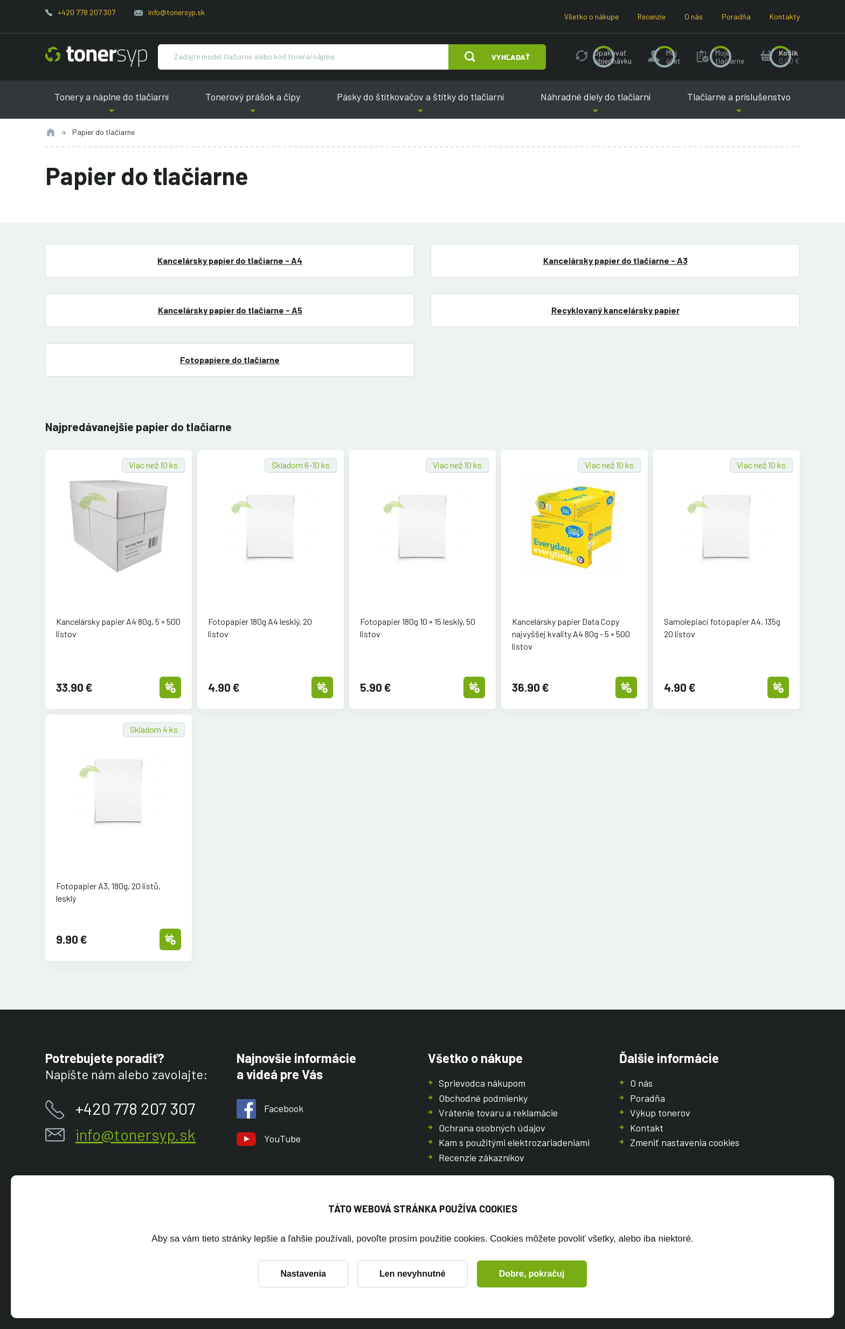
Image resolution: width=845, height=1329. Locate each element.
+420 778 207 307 (86, 12)
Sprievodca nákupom (482, 1083)
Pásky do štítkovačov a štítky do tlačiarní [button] (420, 105)
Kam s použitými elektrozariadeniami (514, 1142)
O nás (693, 16)
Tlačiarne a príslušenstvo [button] (739, 105)
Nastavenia (303, 1273)
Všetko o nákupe (591, 16)
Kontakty (785, 16)
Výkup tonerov (660, 1113)
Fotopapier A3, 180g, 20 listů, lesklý (108, 892)
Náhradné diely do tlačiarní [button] (595, 105)
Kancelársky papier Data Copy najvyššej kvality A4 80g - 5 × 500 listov (571, 633)
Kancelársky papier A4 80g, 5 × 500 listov (118, 627)
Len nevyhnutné (412, 1273)
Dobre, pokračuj (532, 1273)
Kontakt (646, 1127)
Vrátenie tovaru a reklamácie (498, 1113)
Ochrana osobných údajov (492, 1127)
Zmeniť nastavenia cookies (684, 1142)
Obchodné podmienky (483, 1097)
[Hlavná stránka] (96, 56)
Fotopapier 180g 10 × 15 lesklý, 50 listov (417, 627)
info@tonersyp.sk (176, 12)
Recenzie (652, 16)
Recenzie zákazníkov (481, 1157)
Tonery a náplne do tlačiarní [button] (111, 105)
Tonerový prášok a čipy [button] (252, 105)
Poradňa (736, 16)
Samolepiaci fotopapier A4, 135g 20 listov (722, 627)
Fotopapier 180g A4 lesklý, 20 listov (260, 627)
